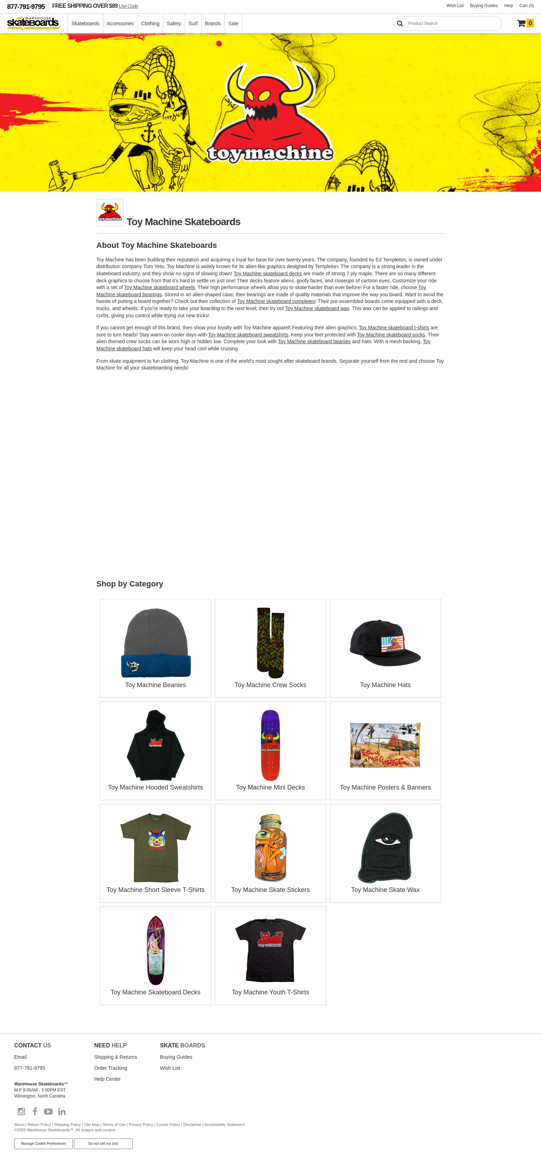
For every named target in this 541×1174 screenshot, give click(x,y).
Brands (213, 23)
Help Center (107, 1079)
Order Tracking (110, 1068)
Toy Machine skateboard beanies (314, 341)
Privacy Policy (141, 1124)
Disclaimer (192, 1124)
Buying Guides (484, 5)
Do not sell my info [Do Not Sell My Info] (103, 1144)
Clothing (150, 23)
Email (20, 1057)
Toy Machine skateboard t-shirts (394, 327)
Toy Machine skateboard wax (317, 308)
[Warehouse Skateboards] (37, 24)
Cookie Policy (168, 1124)
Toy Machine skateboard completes (276, 301)
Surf (193, 23)
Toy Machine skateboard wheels (159, 287)
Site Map (91, 1124)
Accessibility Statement (224, 1124)
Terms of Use (114, 1124)
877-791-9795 (26, 6)
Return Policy (39, 1124)
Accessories (120, 23)
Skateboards (85, 23)
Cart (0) (526, 5)
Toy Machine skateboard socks (391, 335)
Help (508, 5)
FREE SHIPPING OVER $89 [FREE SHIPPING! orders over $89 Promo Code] (95, 5)
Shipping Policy (67, 1124)
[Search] (448, 23)
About (19, 1124)
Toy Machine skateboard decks (268, 273)
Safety (174, 23)
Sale (233, 23)
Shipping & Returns (115, 1057)
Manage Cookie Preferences (43, 1144)
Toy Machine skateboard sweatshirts (248, 335)
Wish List (455, 5)
